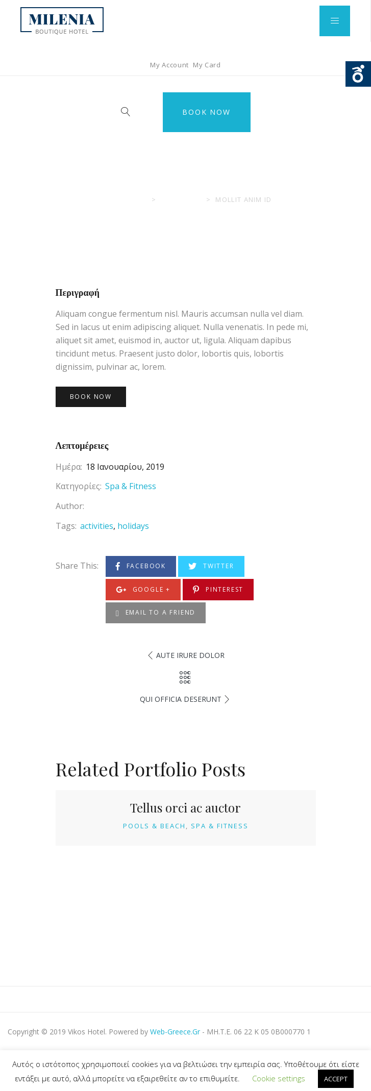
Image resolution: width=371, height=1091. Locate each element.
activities (96, 525)
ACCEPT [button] (336, 1078)
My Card (207, 64)
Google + (143, 590)
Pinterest (218, 590)
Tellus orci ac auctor (185, 807)
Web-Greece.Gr (175, 1031)
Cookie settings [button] (278, 1078)
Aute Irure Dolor (190, 655)
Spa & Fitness (130, 486)
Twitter (211, 566)
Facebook (141, 566)
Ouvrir (358, 74)
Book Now (206, 112)
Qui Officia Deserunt (180, 699)
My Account (169, 64)
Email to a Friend (155, 613)
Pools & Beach (154, 825)
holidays (133, 525)
